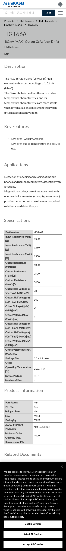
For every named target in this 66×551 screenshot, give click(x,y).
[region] (33, 506)
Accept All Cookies (33, 544)
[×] (62, 466)
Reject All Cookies (33, 534)
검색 (48, 13)
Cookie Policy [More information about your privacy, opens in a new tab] (17, 516)
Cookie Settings (33, 523)
